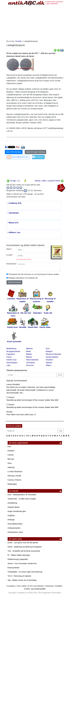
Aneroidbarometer (15, 524)
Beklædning (11, 348)
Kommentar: (10, 264)
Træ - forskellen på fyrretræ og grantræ (24, 551)
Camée (11, 455)
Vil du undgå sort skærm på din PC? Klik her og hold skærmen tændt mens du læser (30, 54)
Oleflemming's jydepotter (18, 559)
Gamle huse (11, 360)
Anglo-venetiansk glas (17, 511)
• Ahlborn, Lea (14, 232)
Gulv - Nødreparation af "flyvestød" (22, 495)
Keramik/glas (11, 363)
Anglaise (11, 515)
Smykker (49, 360)
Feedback (39, 157)
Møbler (29, 354)
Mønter (29, 357)
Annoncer (50, 586)
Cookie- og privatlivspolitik (35, 589)
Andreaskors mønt (15, 532)
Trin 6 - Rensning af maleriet (19, 576)
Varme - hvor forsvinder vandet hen (22, 563)
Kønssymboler (14, 568)
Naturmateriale (32, 360)
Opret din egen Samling (35, 152)
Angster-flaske (14, 507)
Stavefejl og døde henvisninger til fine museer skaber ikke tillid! (32, 400)
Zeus (10, 463)
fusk (9, 446)
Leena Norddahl (13, 384)
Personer (30, 365)
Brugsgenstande (13, 351)
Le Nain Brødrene (15, 472)
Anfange (11, 520)
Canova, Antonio (14, 480)
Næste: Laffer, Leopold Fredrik (49, 181)
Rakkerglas (12, 484)
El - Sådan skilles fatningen (19, 555)
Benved (11, 459)
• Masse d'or (13, 223)
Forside (18, 41)
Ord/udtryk (30, 363)
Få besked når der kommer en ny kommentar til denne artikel (33, 274)
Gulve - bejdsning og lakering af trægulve (25, 547)
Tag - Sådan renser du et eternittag (22, 580)
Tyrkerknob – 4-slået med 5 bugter (22, 499)
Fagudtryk (10, 354)
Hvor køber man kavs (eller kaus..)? (21, 415)
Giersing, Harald (14, 476)
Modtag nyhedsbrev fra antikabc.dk (23, 278)
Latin (8, 365)
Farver (9, 357)
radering (11, 467)
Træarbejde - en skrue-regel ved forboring (25, 572)
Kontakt (58, 586)
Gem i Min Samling (13, 152)
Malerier (29, 348)
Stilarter (49, 363)
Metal (28, 351)
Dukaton (11, 451)
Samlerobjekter (52, 357)
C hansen (10, 397)
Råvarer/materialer (53, 354)
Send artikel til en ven (20, 157)
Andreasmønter (14, 528)
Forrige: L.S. (13, 181)
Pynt (48, 348)
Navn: (9, 249)
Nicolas (9, 412)
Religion (49, 351)
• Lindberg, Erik (14, 203)
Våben (48, 365)
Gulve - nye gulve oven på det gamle (23, 543)
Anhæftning (12, 503)
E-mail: (9, 255)
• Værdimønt (13, 213)
